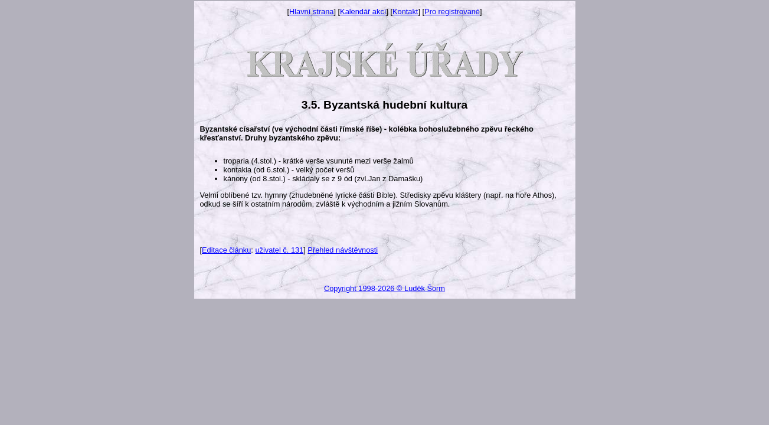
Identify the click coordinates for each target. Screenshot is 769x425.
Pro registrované (452, 11)
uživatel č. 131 (279, 250)
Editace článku (226, 250)
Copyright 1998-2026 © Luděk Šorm (384, 288)
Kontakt (405, 11)
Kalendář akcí (363, 11)
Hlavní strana (311, 11)
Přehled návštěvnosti (342, 250)
